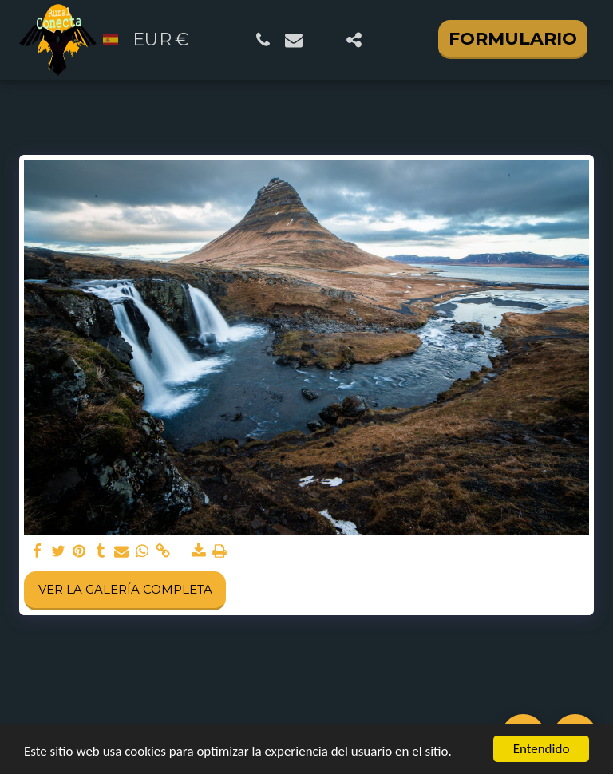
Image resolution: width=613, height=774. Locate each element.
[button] (263, 40)
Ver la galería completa (125, 589)
